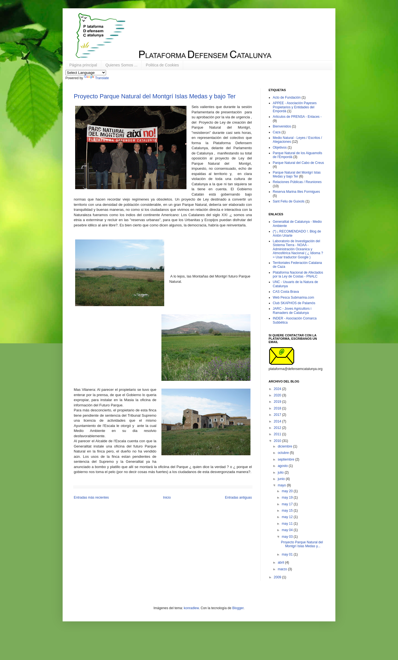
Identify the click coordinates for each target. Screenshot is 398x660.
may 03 (288, 537)
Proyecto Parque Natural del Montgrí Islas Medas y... (302, 544)
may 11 (288, 524)
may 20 (288, 491)
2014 (278, 421)
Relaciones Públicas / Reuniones (297, 182)
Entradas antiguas (238, 497)
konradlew (191, 608)
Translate (96, 78)
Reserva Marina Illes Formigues (296, 192)
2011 (278, 434)
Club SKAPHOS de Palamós (294, 303)
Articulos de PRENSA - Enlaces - (297, 117)
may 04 (288, 530)
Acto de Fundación (287, 97)
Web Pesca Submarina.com (293, 297)
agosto (283, 466)
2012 (278, 428)
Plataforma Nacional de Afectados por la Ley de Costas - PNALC (298, 274)
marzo (283, 569)
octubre (284, 453)
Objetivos (280, 147)
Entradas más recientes (91, 497)
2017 (278, 415)
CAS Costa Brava (286, 292)
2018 (278, 408)
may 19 (288, 497)
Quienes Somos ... (121, 65)
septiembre (286, 459)
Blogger (238, 608)
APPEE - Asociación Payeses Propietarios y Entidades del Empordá (294, 107)
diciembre (285, 446)
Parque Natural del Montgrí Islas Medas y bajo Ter (297, 174)
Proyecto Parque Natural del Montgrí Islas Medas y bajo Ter (155, 96)
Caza (277, 132)
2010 (278, 441)
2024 (278, 389)
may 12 (288, 517)
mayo (282, 485)
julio (281, 472)
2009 (278, 577)
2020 (278, 395)
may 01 (288, 554)
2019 (278, 402)
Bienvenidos (282, 126)
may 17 (288, 504)
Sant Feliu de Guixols (288, 201)
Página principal (83, 65)
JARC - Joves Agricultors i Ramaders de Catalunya (292, 310)
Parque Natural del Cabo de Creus (298, 163)
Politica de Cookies (162, 65)
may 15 (288, 510)
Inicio (167, 497)
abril (281, 562)
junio (282, 479)
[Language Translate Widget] (85, 72)
